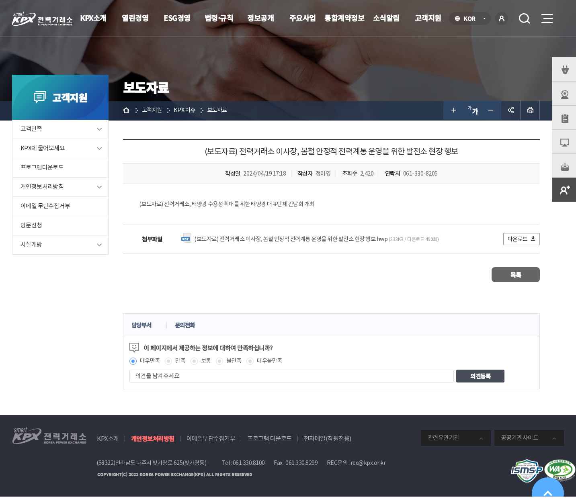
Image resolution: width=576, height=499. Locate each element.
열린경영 (135, 17)
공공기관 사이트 (519, 440)
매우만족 (152, 362)
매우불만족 (277, 362)
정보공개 (260, 17)
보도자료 (222, 111)
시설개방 (31, 246)
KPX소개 (93, 17)
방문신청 (31, 226)
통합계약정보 (344, 17)
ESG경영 (177, 17)
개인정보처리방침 (42, 188)
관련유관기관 (443, 440)
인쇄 (530, 111)
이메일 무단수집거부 (45, 207)
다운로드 (522, 240)
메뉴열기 (546, 16)
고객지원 (428, 17)
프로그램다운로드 (42, 168)
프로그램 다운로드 (269, 440)
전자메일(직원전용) (327, 440)
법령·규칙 (219, 17)
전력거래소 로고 (42, 19)
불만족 (240, 362)
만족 (184, 362)
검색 (524, 18)
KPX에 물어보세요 (42, 149)
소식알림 (386, 17)
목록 (515, 276)
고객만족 (31, 130)
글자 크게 (453, 111)
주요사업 (302, 17)
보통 (210, 362)
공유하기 (511, 111)
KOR (471, 19)
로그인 (501, 18)
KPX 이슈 (188, 111)
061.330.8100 (249, 464)
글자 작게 (491, 111)
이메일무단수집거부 (211, 440)
